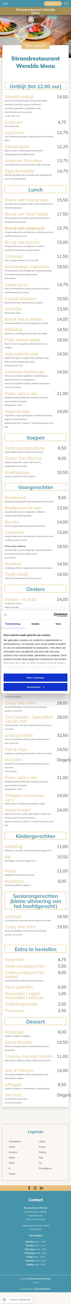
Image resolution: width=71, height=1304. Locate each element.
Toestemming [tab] (12, 623)
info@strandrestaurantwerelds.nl (35, 1225)
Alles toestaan (35, 677)
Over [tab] (58, 623)
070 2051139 (35, 1229)
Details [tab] (35, 623)
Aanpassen (35, 686)
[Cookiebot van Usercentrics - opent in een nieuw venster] (53, 615)
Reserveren (53, 3)
